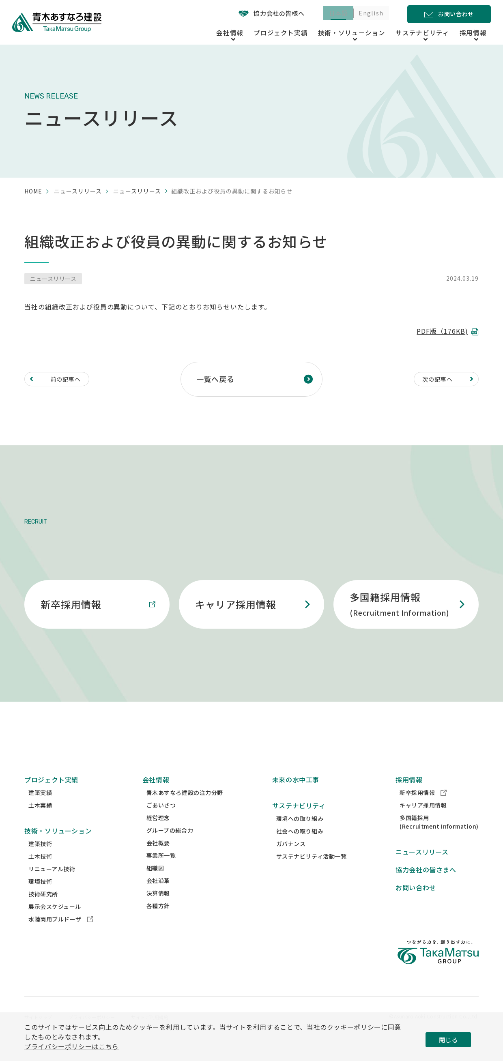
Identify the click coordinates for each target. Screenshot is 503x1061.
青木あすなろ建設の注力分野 (184, 808)
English (369, 14)
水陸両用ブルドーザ (60, 934)
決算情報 (158, 908)
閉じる (448, 1039)
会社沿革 (158, 896)
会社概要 (158, 858)
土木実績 (40, 820)
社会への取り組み (299, 846)
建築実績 (40, 808)
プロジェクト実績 (302, 32)
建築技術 (40, 859)
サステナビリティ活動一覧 (311, 872)
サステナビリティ (299, 821)
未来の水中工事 (295, 795)
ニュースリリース (78, 191)
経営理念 (158, 833)
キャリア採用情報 (423, 820)
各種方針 (158, 921)
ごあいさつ (161, 820)
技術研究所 (43, 909)
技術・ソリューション (58, 846)
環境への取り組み (299, 834)
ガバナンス (291, 859)
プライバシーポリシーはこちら (71, 1046)
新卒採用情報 (423, 808)
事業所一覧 (161, 871)
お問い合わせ (416, 903)
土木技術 (40, 872)
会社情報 (156, 795)
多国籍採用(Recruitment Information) (439, 837)
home (33, 191)
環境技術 (40, 897)
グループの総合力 (169, 846)
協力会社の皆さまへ (426, 885)
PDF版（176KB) (442, 331)
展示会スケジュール (54, 922)
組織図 (155, 883)
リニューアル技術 (51, 884)
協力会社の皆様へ (261, 13)
